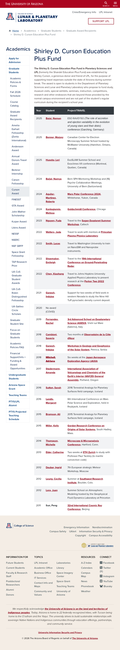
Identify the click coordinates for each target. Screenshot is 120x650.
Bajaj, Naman (53, 118)
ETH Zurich (89, 452)
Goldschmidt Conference (81, 209)
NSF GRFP (17, 246)
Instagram (108, 576)
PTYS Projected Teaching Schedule (17, 415)
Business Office (42, 572)
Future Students (15, 562)
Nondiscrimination (102, 527)
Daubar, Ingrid (54, 467)
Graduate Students (14, 70)
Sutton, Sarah (53, 387)
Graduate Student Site (17, 322)
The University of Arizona (85, 638)
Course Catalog (14, 103)
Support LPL (100, 21)
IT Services (40, 577)
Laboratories (63, 562)
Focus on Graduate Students (15, 333)
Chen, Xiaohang (55, 273)
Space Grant (63, 581)
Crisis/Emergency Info (84, 12)
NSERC (16, 239)
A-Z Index (86, 562)
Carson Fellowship (18, 181)
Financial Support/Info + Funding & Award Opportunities (18, 361)
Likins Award (19, 227)
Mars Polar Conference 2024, (84, 194)
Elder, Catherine (55, 452)
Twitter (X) (105, 569)
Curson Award (16, 191)
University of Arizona (63, 593)
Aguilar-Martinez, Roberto (51, 198)
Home (15, 30)
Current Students (15, 567)
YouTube (108, 581)
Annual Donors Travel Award (19, 160)
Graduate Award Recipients (16, 115)
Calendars (86, 567)
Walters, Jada (53, 232)
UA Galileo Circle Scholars (17, 310)
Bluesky (108, 586)
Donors (10, 594)
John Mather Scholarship (18, 213)
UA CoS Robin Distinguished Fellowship (19, 295)
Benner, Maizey (54, 137)
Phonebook (87, 586)
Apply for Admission (15, 60)
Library (60, 567)
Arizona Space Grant (17, 386)
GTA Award (18, 205)
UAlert (72, 531)
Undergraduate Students (17, 376)
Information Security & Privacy (95, 531)
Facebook (108, 562)
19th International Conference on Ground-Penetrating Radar (87, 262)
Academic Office (43, 567)
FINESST (16, 199)
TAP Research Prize (19, 263)
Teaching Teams (18, 395)
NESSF (15, 233)
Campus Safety (58, 531)
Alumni (10, 589)
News (84, 581)
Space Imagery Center (65, 574)
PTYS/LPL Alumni (14, 403)
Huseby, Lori (53, 160)
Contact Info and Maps (43, 584)
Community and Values (43, 593)
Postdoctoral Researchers (13, 583)
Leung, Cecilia (54, 478)
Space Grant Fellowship (18, 254)
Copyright (80, 535)
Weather (85, 591)
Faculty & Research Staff (16, 574)
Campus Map (85, 574)
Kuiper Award (19, 221)
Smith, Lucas (53, 243)
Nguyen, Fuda (53, 220)
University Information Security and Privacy (60, 632)
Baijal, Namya (54, 178)
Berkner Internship (17, 171)
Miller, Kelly (52, 425)
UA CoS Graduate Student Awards (17, 277)
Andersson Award (17, 148)
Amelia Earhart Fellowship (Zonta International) (19, 133)
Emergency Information (76, 527)
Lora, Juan (52, 490)
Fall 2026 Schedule (15, 94)
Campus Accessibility (100, 535)
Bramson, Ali (53, 414)
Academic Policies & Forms (15, 82)
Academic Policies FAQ (17, 345)
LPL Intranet (105, 12)
